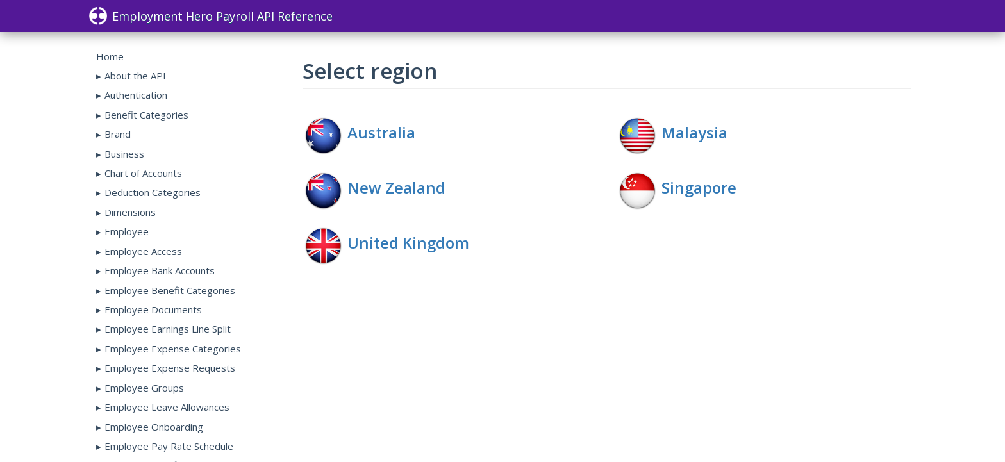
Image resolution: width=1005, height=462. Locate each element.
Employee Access (143, 251)
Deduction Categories (152, 192)
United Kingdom (408, 242)
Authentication (135, 94)
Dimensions (130, 212)
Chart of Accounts (143, 173)
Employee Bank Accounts (159, 270)
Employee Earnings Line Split (167, 328)
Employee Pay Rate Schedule (168, 446)
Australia (381, 132)
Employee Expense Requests (169, 367)
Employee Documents (153, 309)
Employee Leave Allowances (166, 406)
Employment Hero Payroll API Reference (211, 16)
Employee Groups (144, 387)
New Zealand (396, 187)
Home (110, 56)
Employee (126, 231)
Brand (117, 134)
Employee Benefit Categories (169, 290)
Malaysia (694, 132)
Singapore (698, 187)
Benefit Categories (146, 114)
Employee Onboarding (153, 426)
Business (124, 153)
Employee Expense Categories (172, 348)
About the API (135, 75)
